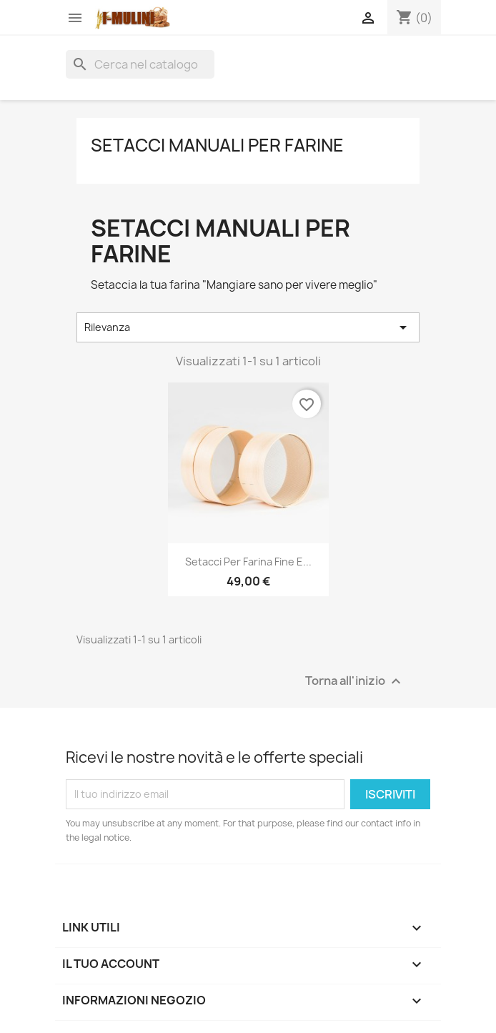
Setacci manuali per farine (217, 145)
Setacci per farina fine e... (248, 561)
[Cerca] (140, 64)
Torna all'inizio (355, 681)
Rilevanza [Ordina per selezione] (248, 327)
